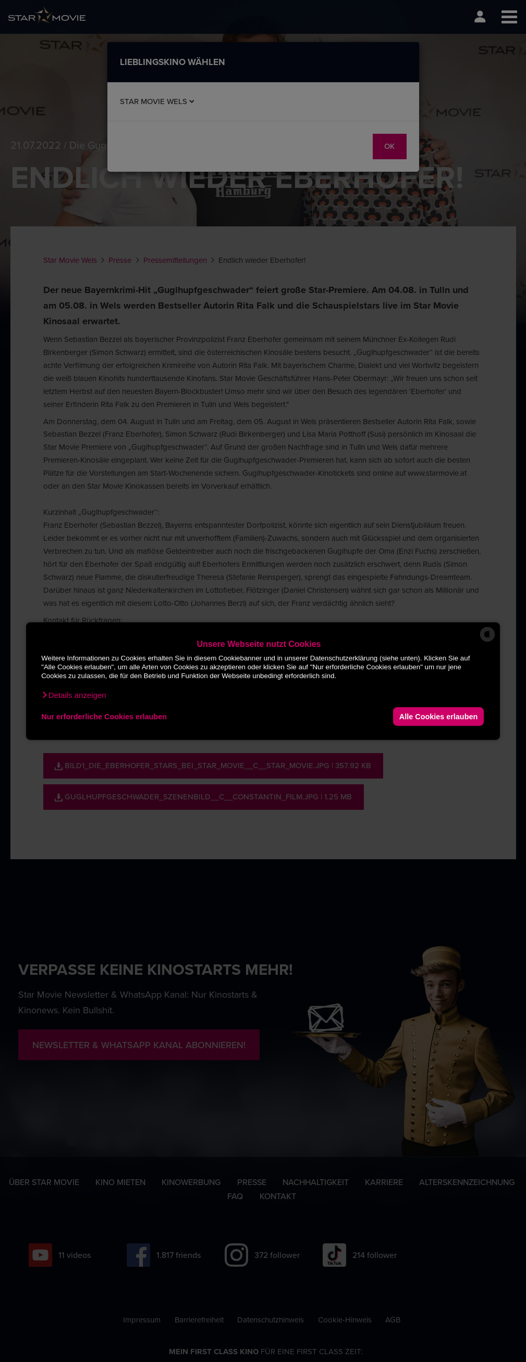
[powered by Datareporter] (487, 641)
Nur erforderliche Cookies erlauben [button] (104, 716)
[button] (73, 695)
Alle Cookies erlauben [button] (438, 716)
